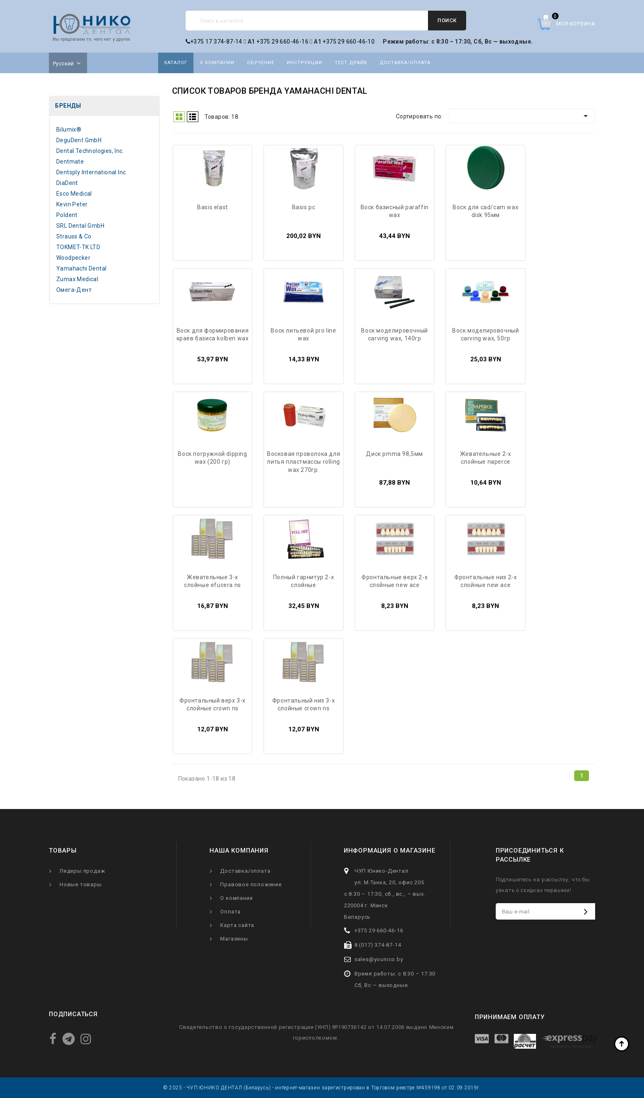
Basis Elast (212, 207)
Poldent (67, 215)
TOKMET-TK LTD (78, 247)
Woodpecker (73, 257)
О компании (217, 62)
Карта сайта (237, 925)
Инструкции (304, 62)
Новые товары (81, 884)
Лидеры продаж (82, 871)
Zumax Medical (77, 279)
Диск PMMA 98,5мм (394, 454)
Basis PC (303, 207)
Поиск (447, 20)
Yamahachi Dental (81, 268)
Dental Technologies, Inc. (90, 151)
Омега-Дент (74, 290)
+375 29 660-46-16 (282, 41)
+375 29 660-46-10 (348, 41)
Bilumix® (68, 129)
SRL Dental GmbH (80, 225)
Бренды (68, 105)
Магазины (234, 939)
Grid (179, 117)
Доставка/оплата (405, 62)
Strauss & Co (74, 236)
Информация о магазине (389, 850)
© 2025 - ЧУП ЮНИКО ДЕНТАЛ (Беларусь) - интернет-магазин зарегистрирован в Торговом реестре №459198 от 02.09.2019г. (322, 1088)
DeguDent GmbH (78, 140)
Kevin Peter (71, 204)
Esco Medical (74, 193)
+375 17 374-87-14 (214, 41)
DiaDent (67, 183)
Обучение (260, 62)
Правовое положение (250, 884)
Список (193, 117)
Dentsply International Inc (91, 172)
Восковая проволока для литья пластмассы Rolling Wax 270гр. (303, 462)
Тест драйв (351, 62)
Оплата (230, 911)
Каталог (175, 62)
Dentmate (70, 161)
